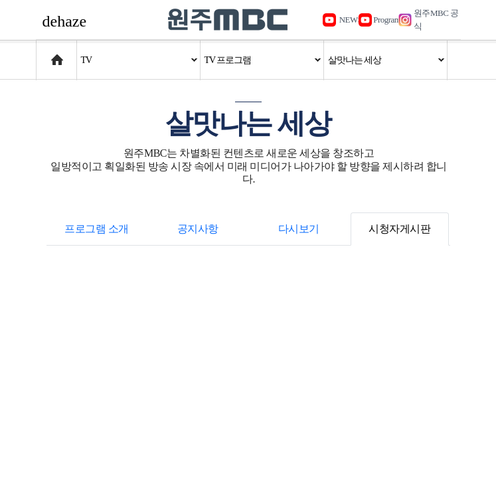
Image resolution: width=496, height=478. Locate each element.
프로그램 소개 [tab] (96, 228)
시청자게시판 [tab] (399, 228)
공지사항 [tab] (197, 228)
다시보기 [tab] (298, 228)
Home (49, 53)
